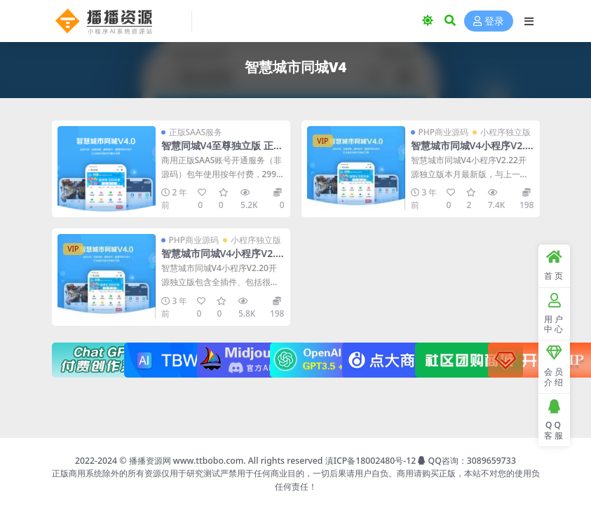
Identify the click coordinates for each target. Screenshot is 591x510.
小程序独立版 (505, 132)
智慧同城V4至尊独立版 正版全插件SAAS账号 (222, 151)
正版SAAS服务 (196, 132)
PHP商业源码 (444, 132)
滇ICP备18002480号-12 (370, 461)
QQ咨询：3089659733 (466, 461)
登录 (488, 21)
